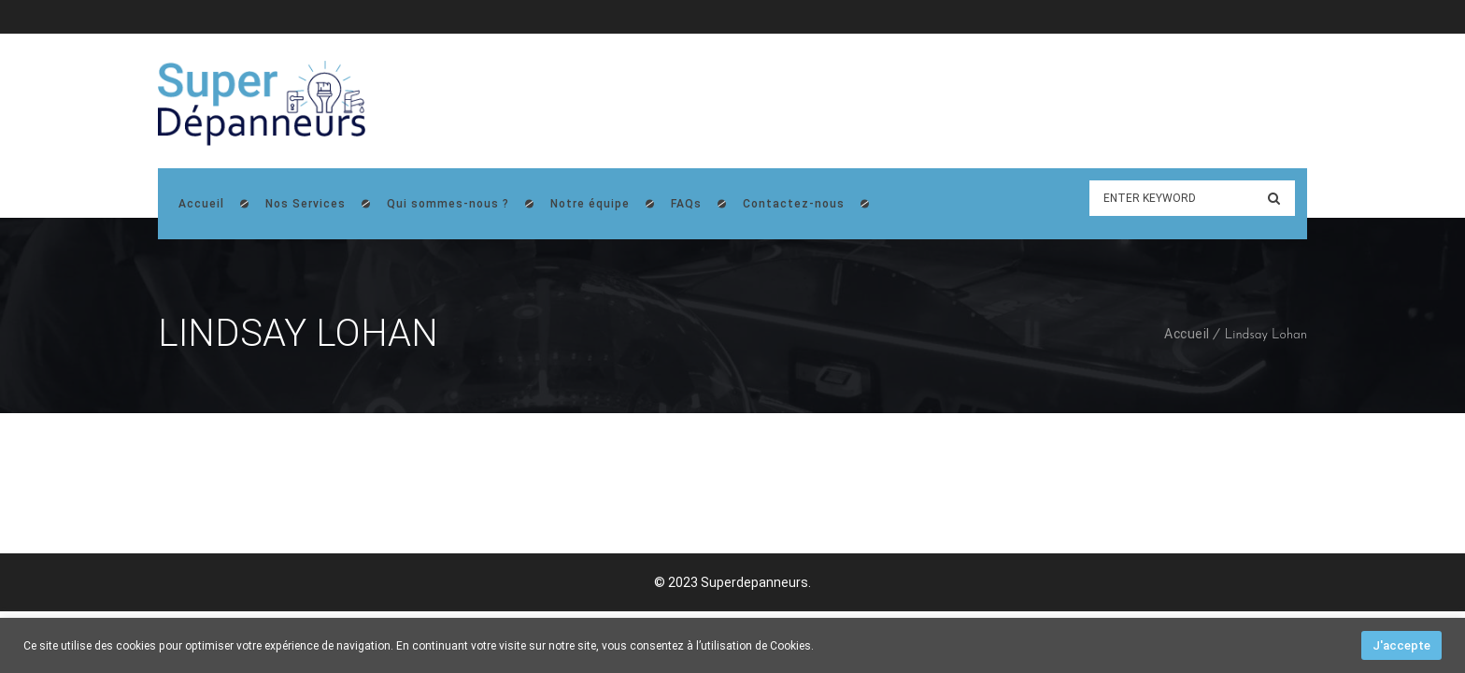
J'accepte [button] (1401, 645)
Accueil (1187, 333)
